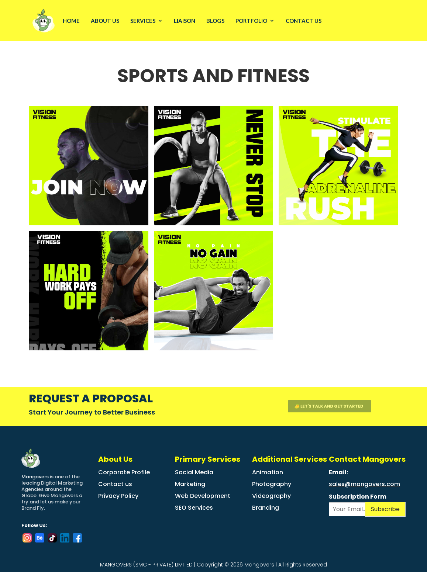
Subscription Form (357, 497)
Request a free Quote (398, 21)
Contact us (115, 484)
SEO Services (194, 507)
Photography (271, 484)
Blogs (215, 20)
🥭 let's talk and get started (324, 406)
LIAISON (184, 20)
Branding (265, 507)
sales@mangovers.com (364, 484)
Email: (339, 472)
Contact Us (303, 20)
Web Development (202, 496)
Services (142, 20)
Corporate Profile (124, 472)
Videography (271, 496)
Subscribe (385, 509)
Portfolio (251, 20)
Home (71, 20)
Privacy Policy (118, 496)
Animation (267, 472)
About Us (105, 20)
